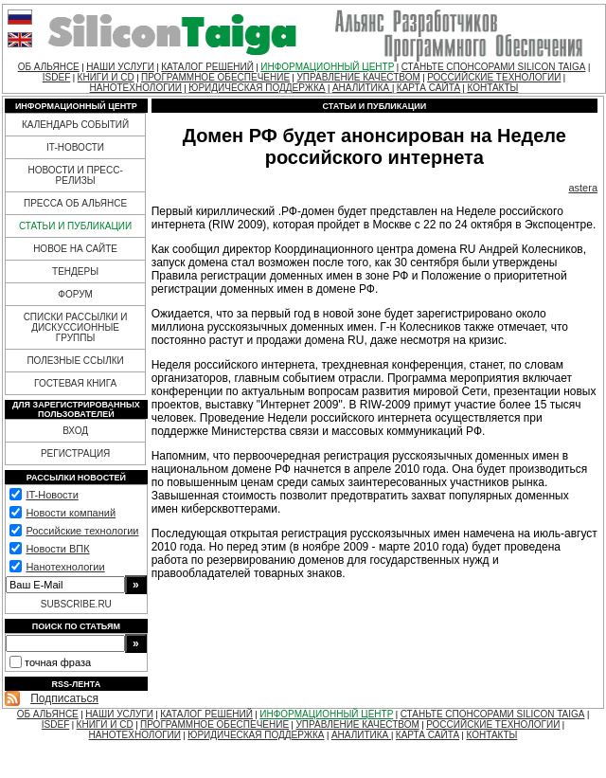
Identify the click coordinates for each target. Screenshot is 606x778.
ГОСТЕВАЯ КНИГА (75, 383)
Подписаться (64, 698)
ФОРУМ (75, 294)
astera (582, 187)
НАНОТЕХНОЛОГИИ (136, 87)
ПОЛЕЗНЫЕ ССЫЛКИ (75, 360)
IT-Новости (52, 494)
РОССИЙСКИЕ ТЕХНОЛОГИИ (494, 77)
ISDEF (56, 77)
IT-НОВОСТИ (75, 147)
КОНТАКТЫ (492, 87)
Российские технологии (82, 530)
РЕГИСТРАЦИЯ (75, 453)
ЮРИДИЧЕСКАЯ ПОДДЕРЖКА (256, 87)
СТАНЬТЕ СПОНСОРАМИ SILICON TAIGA (493, 67)
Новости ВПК (57, 548)
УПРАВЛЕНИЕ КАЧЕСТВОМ (357, 77)
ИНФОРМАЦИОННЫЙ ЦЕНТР (327, 67)
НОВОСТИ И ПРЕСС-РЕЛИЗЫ (74, 175)
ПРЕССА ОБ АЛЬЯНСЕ (75, 203)
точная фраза (58, 662)
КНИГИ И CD (106, 77)
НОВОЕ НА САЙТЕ (75, 249)
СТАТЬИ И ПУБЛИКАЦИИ (75, 226)
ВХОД (75, 430)
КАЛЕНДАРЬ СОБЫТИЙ (75, 124)
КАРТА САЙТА (428, 87)
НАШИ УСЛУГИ (120, 67)
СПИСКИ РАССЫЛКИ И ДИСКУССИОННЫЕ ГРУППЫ (76, 327)
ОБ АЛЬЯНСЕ (49, 67)
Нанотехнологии (65, 566)
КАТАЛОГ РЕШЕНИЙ (207, 67)
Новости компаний (71, 512)
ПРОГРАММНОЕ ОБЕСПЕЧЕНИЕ (215, 77)
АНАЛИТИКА (362, 87)
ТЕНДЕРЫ (75, 271)
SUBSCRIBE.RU (76, 604)
